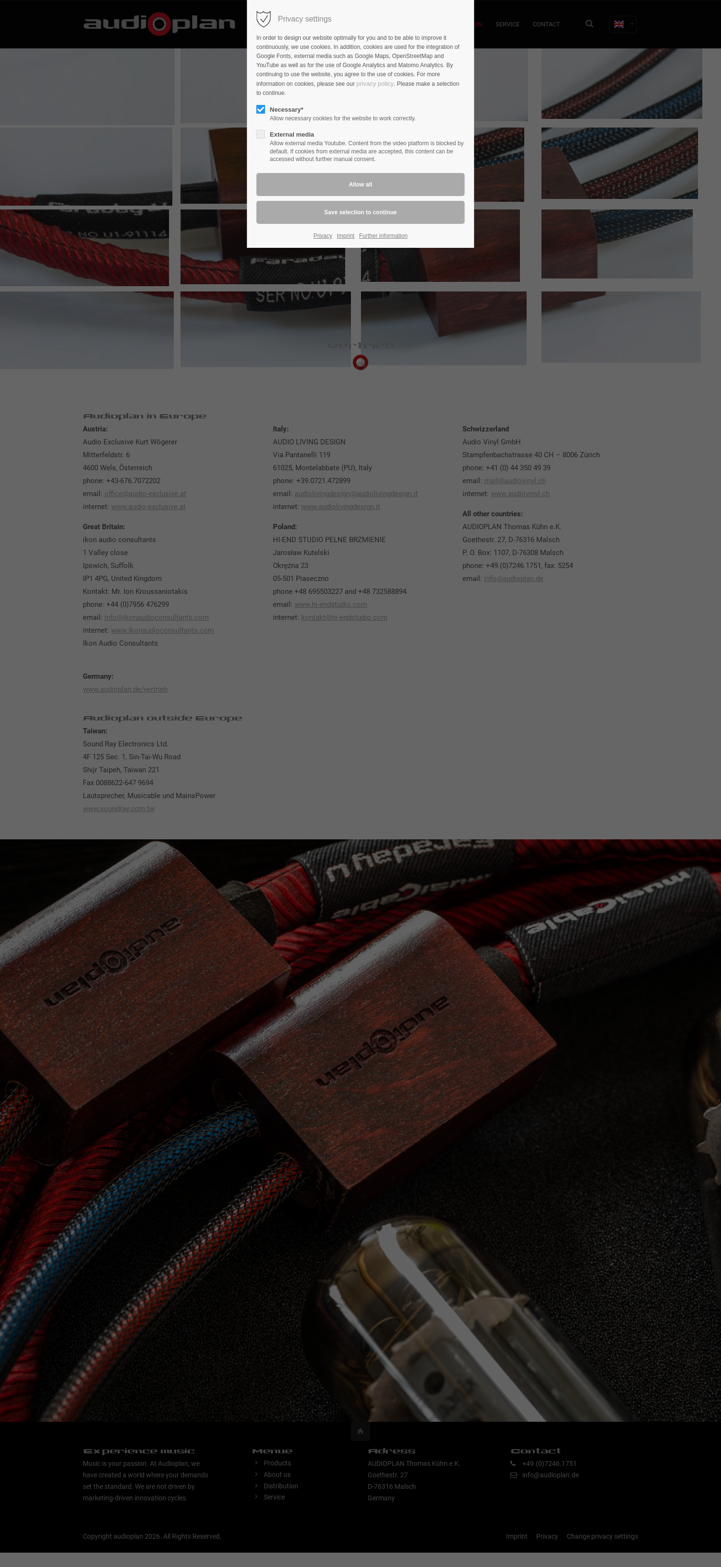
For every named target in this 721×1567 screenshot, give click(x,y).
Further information (383, 235)
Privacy (323, 235)
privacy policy (375, 83)
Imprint (346, 235)
